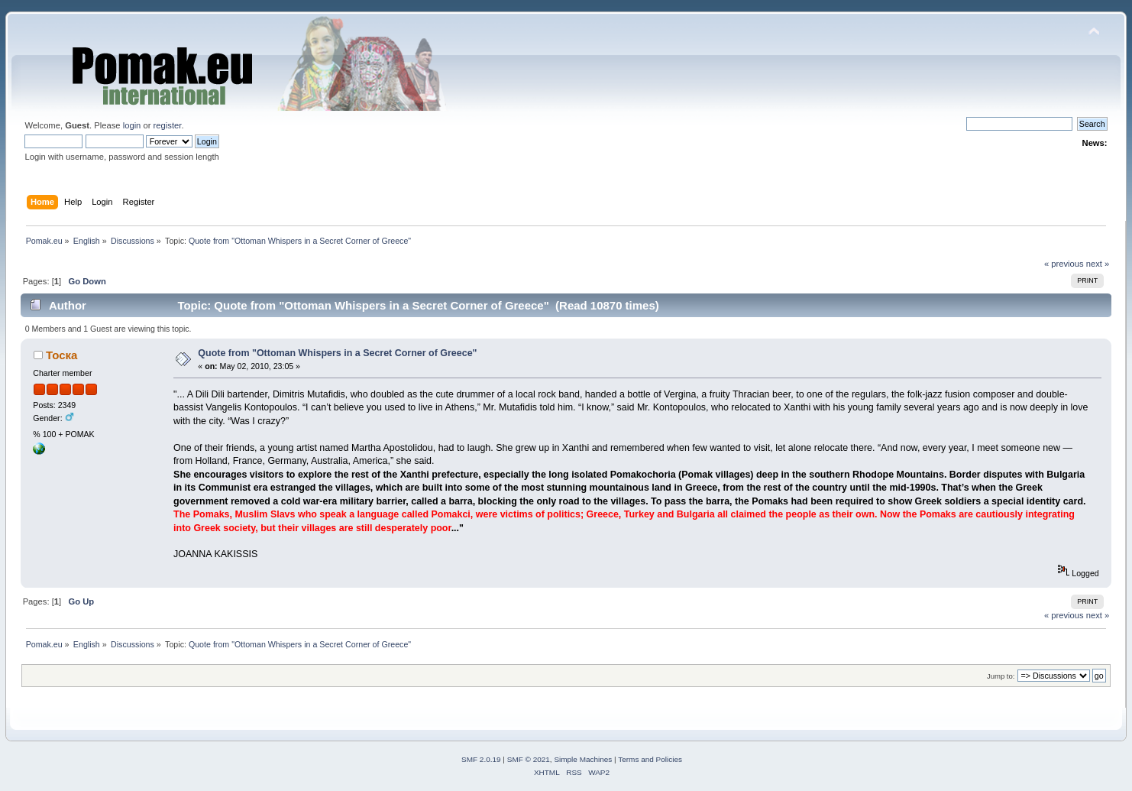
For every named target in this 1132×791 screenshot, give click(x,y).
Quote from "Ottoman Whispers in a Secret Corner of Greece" (337, 353)
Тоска (61, 354)
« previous (1064, 263)
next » (1098, 263)
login (132, 125)
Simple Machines (583, 759)
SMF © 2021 (528, 759)
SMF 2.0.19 (481, 759)
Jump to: (1001, 676)
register (168, 125)
